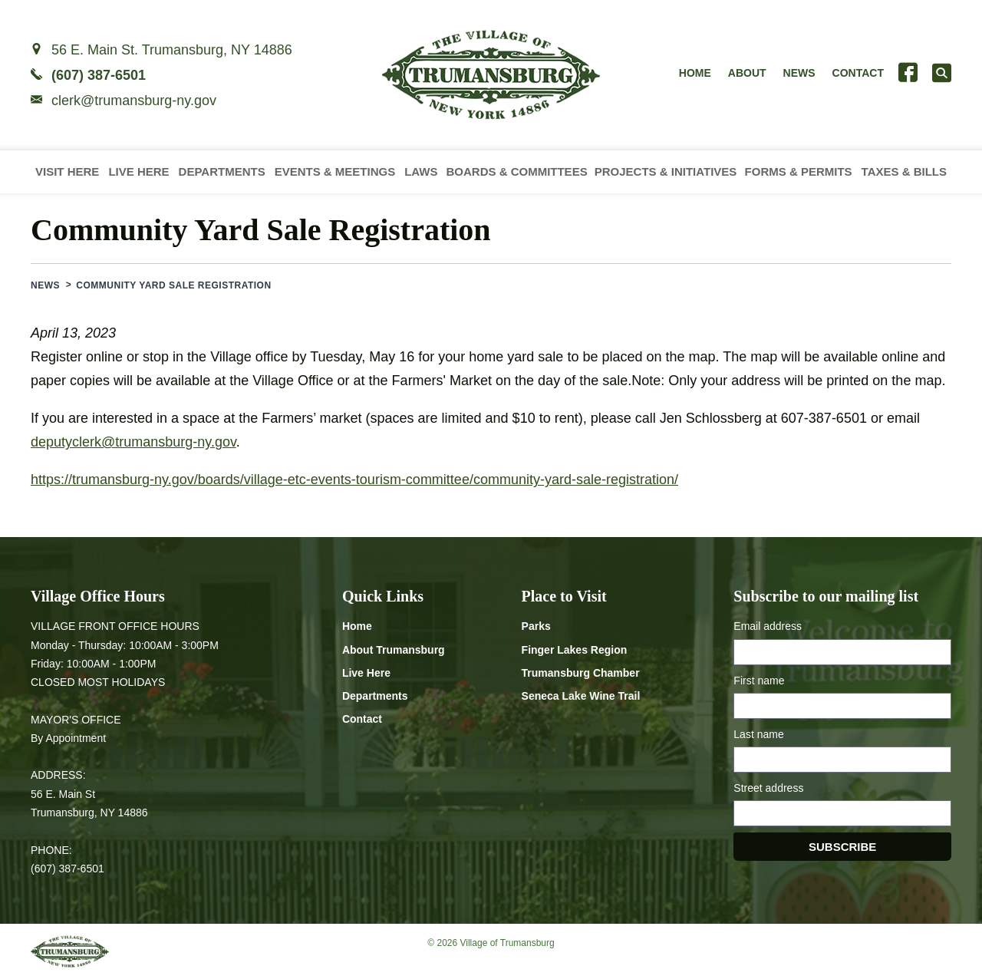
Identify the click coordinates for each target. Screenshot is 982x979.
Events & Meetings (335, 171)
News (799, 73)
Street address (768, 788)
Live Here (138, 171)
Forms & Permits (798, 171)
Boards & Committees (516, 171)
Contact (858, 73)
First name (758, 680)
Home (695, 73)
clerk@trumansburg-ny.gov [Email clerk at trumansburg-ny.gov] (133, 100)
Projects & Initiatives (666, 171)
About (747, 73)
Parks (536, 626)
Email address (767, 626)
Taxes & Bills (904, 171)
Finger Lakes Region (575, 650)
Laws (420, 171)
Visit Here (67, 171)
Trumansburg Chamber (581, 673)
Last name (758, 734)
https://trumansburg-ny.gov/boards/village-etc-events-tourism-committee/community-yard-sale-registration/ (354, 479)
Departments (222, 171)
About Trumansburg (393, 650)
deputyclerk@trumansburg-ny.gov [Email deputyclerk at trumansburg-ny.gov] (133, 442)
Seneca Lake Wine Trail (581, 696)
